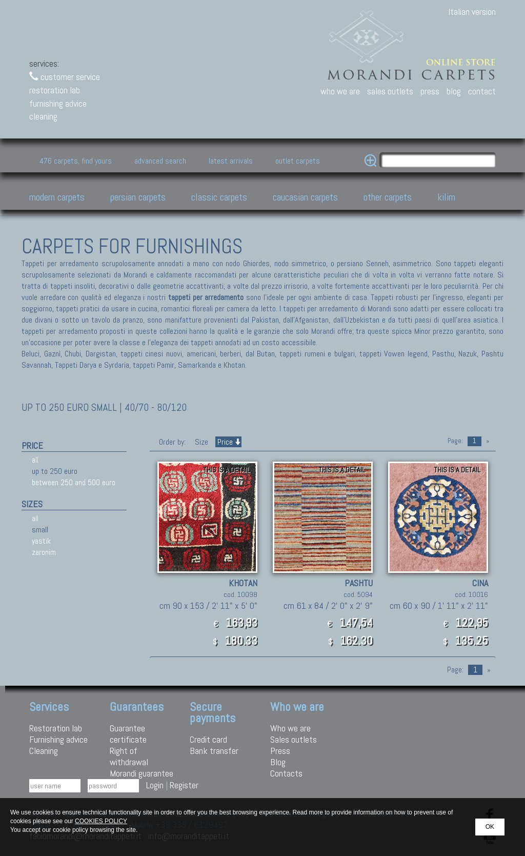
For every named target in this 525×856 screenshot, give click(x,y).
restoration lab (54, 90)
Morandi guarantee (141, 773)
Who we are (290, 728)
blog (454, 91)
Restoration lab (55, 728)
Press (280, 751)
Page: (455, 440)
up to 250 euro (54, 471)
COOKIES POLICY (101, 821)
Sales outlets (293, 739)
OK (490, 826)
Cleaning (43, 751)
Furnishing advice (58, 739)
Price (228, 441)
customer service (64, 77)
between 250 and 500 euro (73, 482)
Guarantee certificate (128, 733)
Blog (278, 762)
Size (201, 441)
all (35, 459)
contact (482, 91)
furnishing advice (58, 103)
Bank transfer (214, 751)
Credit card (208, 739)
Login (155, 785)
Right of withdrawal (129, 756)
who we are (340, 91)
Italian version (472, 11)
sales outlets (390, 91)
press (429, 91)
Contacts (286, 773)
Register (184, 785)
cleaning (43, 116)
